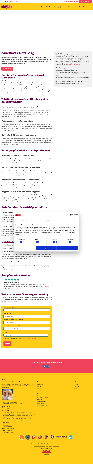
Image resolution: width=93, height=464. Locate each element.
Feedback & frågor (41, 400)
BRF (69, 7)
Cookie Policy (56, 445)
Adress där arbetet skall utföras (12, 326)
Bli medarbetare (77, 7)
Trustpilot (3, 379)
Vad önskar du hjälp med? (10, 307)
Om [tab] (68, 220)
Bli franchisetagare (41, 393)
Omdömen (39, 387)
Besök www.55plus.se (46, 447)
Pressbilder (40, 399)
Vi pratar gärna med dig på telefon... (13, 320)
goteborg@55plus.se (8, 407)
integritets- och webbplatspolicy (28, 338)
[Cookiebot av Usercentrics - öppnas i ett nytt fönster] (71, 215)
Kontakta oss (87, 7)
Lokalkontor (14, 1)
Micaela (46, 286)
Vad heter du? (7, 313)
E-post (5, 332)
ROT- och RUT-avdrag (42, 397)
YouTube (76, 389)
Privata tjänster (46, 7)
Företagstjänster (59, 7)
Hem (38, 7)
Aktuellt (39, 385)
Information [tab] (46, 220)
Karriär (38, 395)
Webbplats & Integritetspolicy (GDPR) (43, 445)
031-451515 (6, 406)
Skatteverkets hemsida (74, 65)
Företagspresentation (42, 389)
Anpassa (46, 248)
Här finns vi (40, 384)
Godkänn (67, 248)
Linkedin (76, 387)
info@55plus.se (10, 429)
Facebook (76, 384)
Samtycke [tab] (24, 220)
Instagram (76, 385)
